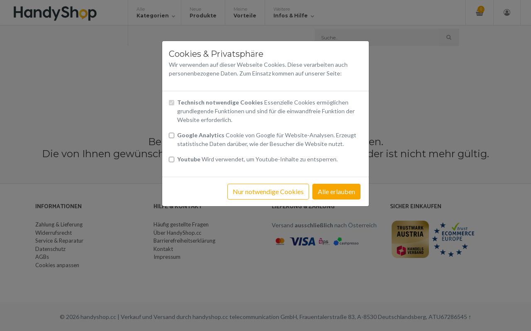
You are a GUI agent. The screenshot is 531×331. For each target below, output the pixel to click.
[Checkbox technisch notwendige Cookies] (171, 102)
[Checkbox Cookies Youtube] (171, 159)
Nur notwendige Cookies (268, 191)
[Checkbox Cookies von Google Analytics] (171, 135)
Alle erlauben (336, 191)
